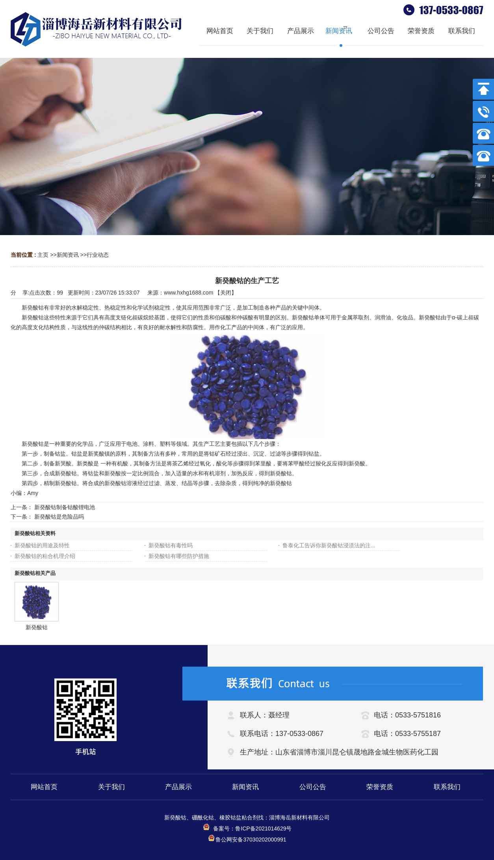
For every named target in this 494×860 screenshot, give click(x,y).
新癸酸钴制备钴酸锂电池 (64, 507)
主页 (42, 255)
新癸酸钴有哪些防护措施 (179, 556)
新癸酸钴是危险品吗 (59, 516)
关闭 (225, 292)
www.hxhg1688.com (188, 292)
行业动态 (98, 255)
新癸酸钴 (37, 627)
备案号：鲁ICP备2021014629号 (247, 828)
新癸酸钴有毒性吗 (171, 545)
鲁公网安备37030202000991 (247, 839)
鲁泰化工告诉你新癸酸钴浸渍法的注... (328, 545)
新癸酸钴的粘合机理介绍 (45, 556)
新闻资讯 (68, 255)
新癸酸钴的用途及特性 (42, 545)
